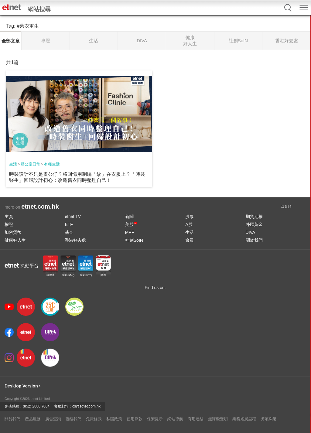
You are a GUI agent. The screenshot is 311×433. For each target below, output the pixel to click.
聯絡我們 (73, 419)
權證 (9, 224)
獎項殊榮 (268, 419)
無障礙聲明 (218, 419)
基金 (69, 232)
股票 (189, 216)
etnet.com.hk (40, 206)
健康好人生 (15, 240)
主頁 (9, 216)
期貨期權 (254, 216)
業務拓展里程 (244, 419)
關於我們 (254, 240)
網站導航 (175, 419)
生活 (13, 164)
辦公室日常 (30, 164)
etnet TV (73, 216)
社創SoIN (134, 240)
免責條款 (94, 419)
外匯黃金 (254, 224)
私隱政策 (114, 419)
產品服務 (33, 419)
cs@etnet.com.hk (86, 406)
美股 (131, 224)
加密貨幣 (13, 232)
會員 (189, 240)
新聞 (129, 216)
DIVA (250, 232)
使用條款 (134, 419)
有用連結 (195, 419)
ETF (69, 224)
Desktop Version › (22, 386)
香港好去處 (75, 240)
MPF (129, 232)
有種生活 (52, 164)
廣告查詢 (53, 419)
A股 (188, 224)
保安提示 (155, 419)
